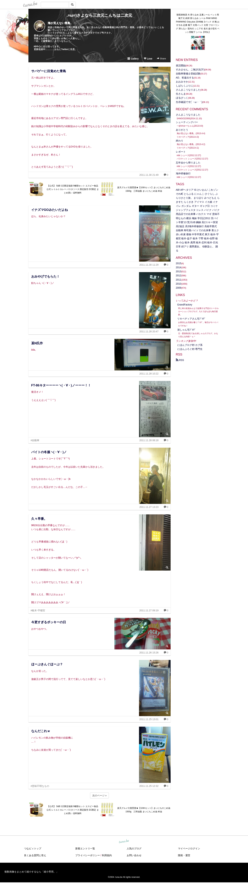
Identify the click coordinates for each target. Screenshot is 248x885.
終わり (179, 140)
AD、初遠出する (185, 77)
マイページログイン (189, 848)
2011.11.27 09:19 (148, 610)
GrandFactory (184, 304)
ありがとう (182, 129)
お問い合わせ (134, 855)
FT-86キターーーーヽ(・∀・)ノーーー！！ (61, 385)
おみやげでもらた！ (45, 276)
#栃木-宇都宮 (38, 610)
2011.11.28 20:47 (148, 331)
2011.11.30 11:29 (148, 264)
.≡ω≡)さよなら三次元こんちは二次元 (99, 15)
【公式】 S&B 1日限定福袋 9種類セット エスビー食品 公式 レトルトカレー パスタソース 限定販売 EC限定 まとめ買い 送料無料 (73, 189)
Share (161, 58)
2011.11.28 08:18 (148, 440)
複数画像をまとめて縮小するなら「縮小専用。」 (31, 871)
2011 (178, 279)
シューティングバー (187, 122)
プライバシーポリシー (87, 855)
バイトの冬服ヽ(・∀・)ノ (49, 452)
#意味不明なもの (40, 786)
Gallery (133, 58)
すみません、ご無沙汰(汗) (190, 69)
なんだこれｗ (40, 731)
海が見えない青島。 (60, 23)
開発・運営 (184, 855)
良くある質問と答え (35, 855)
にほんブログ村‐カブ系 (190, 345)
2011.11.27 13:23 (148, 507)
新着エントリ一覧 (85, 848)
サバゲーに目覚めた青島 (48, 71)
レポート (181, 151)
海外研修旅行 (183, 173)
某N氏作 (37, 343)
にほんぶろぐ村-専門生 (190, 349)
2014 (178, 267)
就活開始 (181, 65)
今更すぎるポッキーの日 (48, 622)
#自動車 (35, 440)
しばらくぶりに (184, 85)
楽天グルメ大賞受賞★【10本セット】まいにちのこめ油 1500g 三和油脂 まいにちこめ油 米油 (143, 189)
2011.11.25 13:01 (148, 719)
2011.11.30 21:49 (148, 174)
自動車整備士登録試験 (188, 73)
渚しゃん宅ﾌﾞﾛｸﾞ (186, 329)
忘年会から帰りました (188, 162)
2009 (178, 287)
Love (148, 58)
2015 (178, 263)
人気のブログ (134, 848)
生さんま (181, 93)
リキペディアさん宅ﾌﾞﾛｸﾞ (191, 318)
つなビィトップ (32, 848)
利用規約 (107, 855)
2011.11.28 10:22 (148, 373)
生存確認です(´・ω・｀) (189, 102)
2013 (178, 271)
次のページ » (99, 795)
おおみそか (182, 81)
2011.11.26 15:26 (148, 652)
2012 (178, 275)
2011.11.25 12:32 (148, 786)
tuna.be (123, 841)
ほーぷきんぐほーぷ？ (47, 664)
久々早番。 (39, 519)
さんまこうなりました (188, 89)
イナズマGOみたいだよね (49, 210)
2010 (178, 283)
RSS (180, 360)
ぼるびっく (182, 97)
